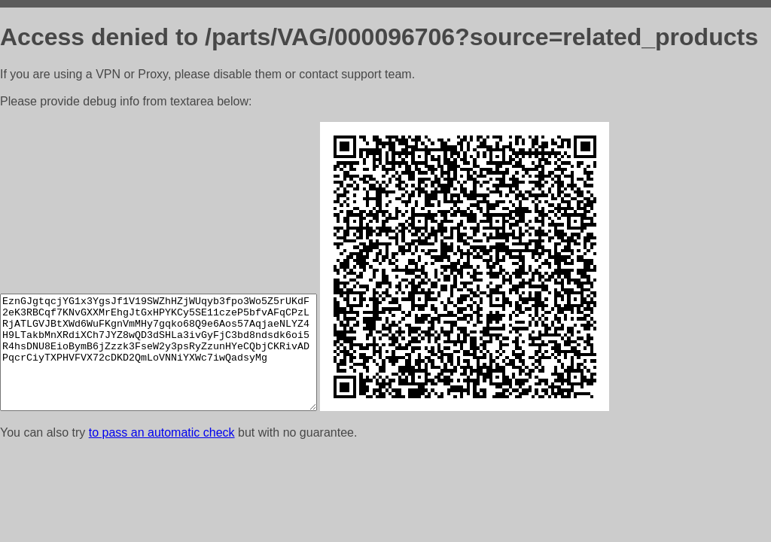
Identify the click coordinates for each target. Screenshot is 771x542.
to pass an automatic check (162, 432)
